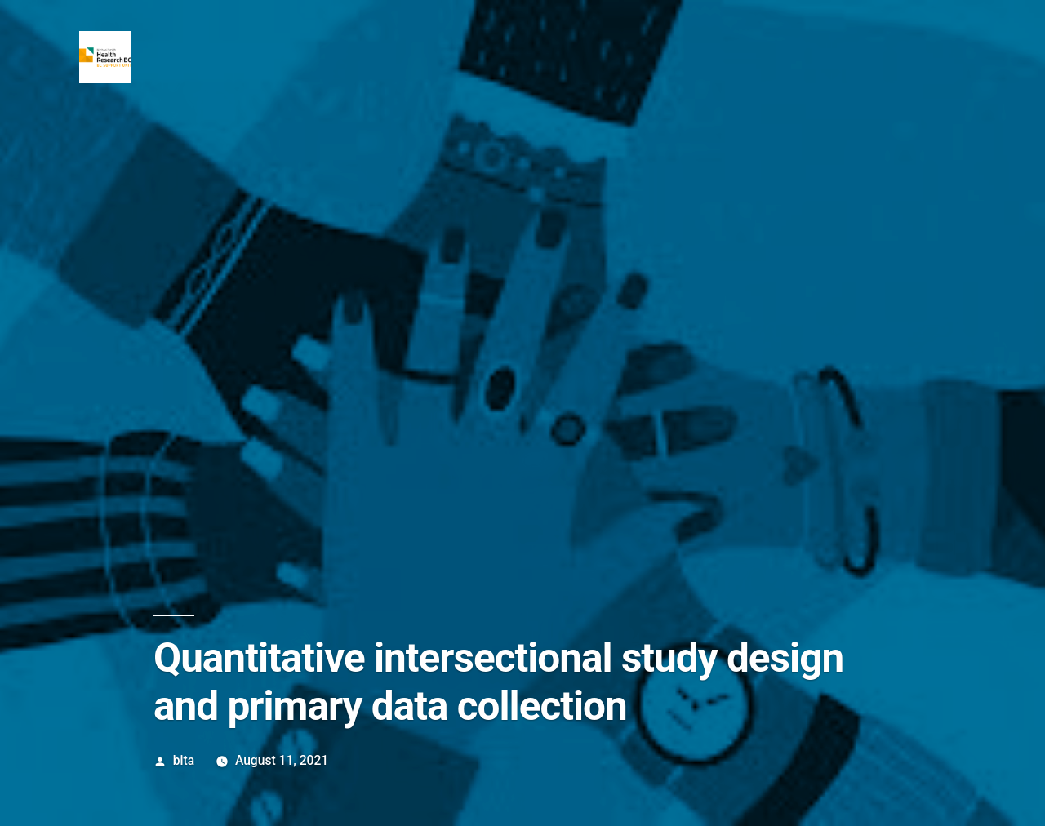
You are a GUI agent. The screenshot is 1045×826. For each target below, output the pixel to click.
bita (183, 760)
